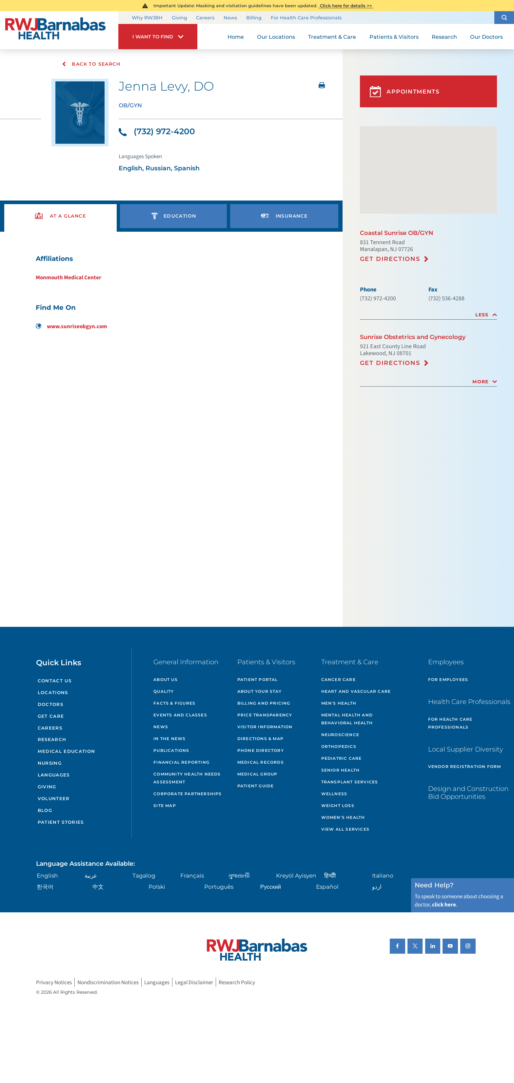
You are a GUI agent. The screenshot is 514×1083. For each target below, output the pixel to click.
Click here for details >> (346, 5)
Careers (205, 18)
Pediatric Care (341, 758)
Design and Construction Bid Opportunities (468, 792)
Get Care (51, 716)
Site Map (164, 805)
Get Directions (390, 259)
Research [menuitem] (444, 36)
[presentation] (60, 216)
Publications (171, 750)
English (47, 875)
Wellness (334, 793)
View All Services (345, 829)
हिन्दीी (330, 875)
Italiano (382, 875)
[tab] (428, 315)
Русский (270, 886)
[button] (504, 17)
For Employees (448, 679)
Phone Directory (260, 750)
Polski (156, 886)
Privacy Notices (54, 982)
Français (192, 875)
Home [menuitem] (235, 36)
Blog (45, 810)
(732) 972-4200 (157, 131)
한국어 (45, 886)
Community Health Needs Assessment (187, 778)
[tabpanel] (171, 292)
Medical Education (66, 751)
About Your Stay (259, 691)
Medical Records (260, 762)
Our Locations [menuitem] (276, 36)
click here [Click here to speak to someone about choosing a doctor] (444, 905)
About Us (165, 679)
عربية (91, 875)
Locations (53, 692)
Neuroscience (340, 734)
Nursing (50, 763)
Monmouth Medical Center (68, 277)
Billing (254, 18)
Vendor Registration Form (464, 766)
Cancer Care (338, 679)
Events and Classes (180, 714)
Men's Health (338, 703)
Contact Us (54, 680)
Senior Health (340, 770)
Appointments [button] (405, 91)
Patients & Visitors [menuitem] (394, 36)
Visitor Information (265, 726)
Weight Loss (337, 805)
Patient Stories (61, 822)
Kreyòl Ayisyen (296, 875)
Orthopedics (338, 746)
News (230, 18)
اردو (377, 886)
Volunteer (54, 798)
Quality (163, 691)
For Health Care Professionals (306, 18)
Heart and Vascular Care (356, 691)
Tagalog (143, 875)
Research (52, 739)
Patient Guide (255, 785)
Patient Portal (257, 679)
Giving (179, 18)
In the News (169, 738)
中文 (98, 886)
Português (218, 886)
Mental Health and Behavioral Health (347, 718)
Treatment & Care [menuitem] (332, 36)
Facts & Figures (174, 703)
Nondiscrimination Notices (108, 982)
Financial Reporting (181, 762)
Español (327, 886)
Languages (54, 774)
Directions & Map (260, 738)
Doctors (50, 704)
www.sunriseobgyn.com (71, 326)
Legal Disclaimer (194, 982)
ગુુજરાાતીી (239, 875)
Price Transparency (264, 714)
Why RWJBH (147, 18)
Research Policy (237, 982)
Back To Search (91, 64)
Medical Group (257, 774)
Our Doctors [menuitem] (486, 36)
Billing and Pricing (263, 703)
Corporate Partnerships (187, 793)
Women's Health (343, 817)
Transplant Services (349, 781)
